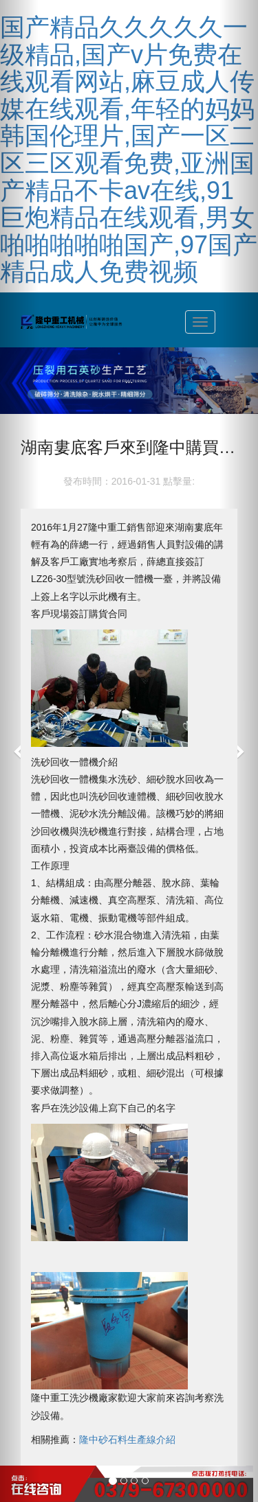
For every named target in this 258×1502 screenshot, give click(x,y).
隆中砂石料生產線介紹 (127, 1439)
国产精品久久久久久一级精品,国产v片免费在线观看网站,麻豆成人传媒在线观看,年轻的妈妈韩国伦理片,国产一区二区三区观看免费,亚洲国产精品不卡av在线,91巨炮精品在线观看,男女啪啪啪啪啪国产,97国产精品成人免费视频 (128, 149)
